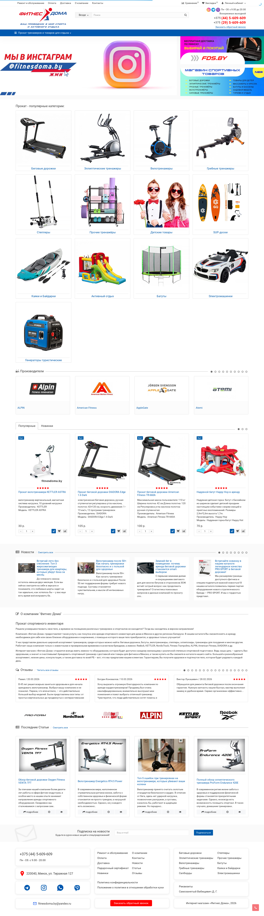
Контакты (97, 3)
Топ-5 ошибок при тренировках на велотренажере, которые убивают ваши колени (161, 781)
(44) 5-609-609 (230, 18)
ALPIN (21, 407)
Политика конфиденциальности (117, 882)
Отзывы (137, 873)
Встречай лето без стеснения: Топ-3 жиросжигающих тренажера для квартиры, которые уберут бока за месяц (52, 567)
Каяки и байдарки (228, 868)
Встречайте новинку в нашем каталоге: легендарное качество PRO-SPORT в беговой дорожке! (228, 566)
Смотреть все (45, 552)
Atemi (199, 407)
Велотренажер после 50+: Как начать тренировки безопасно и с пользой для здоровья (111, 565)
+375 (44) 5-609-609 (36, 854)
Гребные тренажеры (191, 868)
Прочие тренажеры (229, 858)
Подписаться (203, 832)
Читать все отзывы (47, 670)
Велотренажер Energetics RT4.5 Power (100, 781)
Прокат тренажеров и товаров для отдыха (42, 31)
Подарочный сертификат (113, 868)
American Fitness (87, 407)
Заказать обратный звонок (230, 27)
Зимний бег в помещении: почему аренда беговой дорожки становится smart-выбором (171, 566)
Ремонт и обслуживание (30, 3)
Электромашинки (228, 873)
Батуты (222, 863)
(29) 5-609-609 (230, 23)
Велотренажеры (189, 863)
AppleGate (142, 407)
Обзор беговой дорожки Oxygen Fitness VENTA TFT (41, 781)
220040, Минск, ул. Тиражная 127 (49, 873)
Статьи (136, 868)
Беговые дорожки (190, 853)
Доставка (65, 3)
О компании (81, 3)
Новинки (47, 426)
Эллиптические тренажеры (196, 858)
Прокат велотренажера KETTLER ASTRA (101, 492)
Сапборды (185, 873)
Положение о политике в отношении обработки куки (130, 887)
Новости (137, 863)
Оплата (52, 3)
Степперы (223, 853)
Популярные (26, 426)
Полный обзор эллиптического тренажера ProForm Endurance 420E (217, 781)
